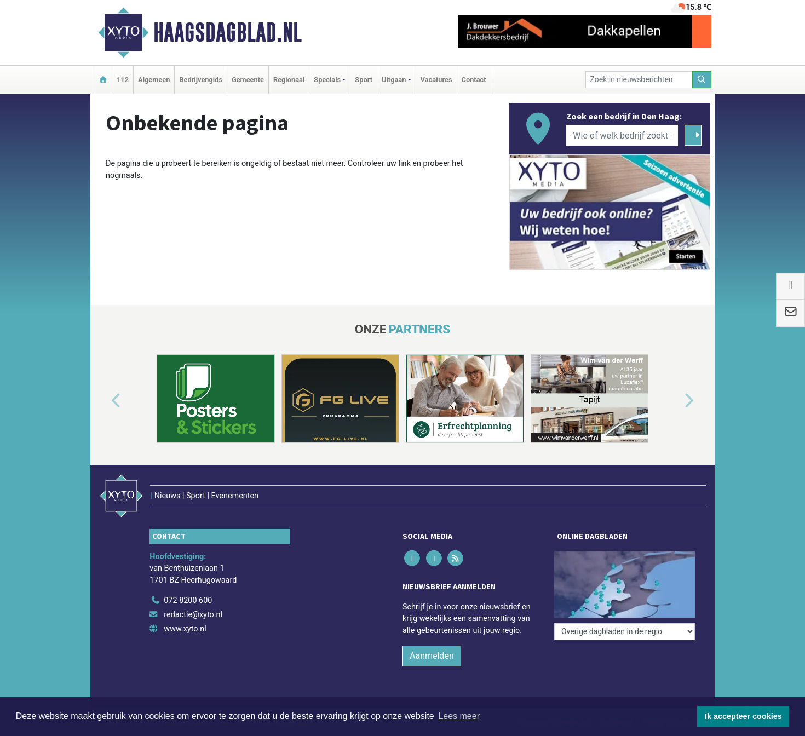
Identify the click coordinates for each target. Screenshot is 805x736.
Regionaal (288, 80)
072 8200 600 (188, 600)
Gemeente (248, 80)
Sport (363, 80)
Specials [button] (327, 80)
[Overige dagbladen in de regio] (624, 631)
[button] (103, 400)
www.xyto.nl (185, 629)
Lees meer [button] (459, 716)
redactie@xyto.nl (193, 614)
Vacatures (436, 80)
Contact (474, 80)
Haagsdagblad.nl (227, 32)
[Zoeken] (702, 79)
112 (123, 80)
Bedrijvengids (200, 80)
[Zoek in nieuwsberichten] (639, 79)
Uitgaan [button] (394, 80)
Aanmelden (432, 656)
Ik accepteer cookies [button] (743, 716)
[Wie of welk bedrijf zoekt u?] (622, 135)
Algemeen (154, 80)
